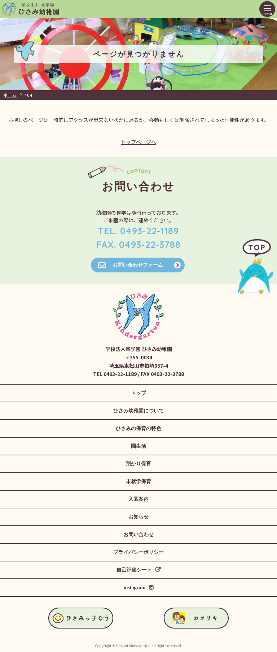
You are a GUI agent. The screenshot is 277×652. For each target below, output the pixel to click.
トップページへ (138, 141)
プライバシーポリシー (138, 552)
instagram (135, 587)
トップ (138, 393)
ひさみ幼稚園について (138, 410)
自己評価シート (134, 570)
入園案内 (138, 499)
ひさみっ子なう (241, 9)
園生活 (138, 446)
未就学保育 (138, 481)
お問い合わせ (138, 534)
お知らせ (138, 517)
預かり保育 (138, 464)
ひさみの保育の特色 (138, 428)
